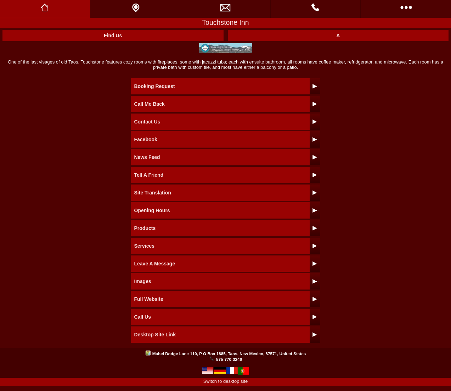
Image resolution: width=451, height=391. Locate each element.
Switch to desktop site (225, 381)
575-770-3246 (229, 359)
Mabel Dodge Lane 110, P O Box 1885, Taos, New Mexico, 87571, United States (229, 353)
